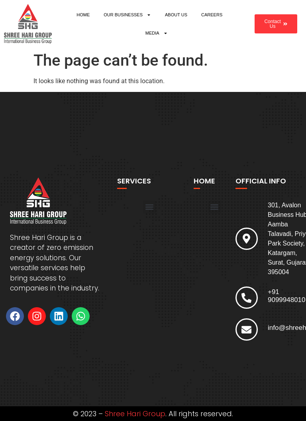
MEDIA (156, 33)
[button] (149, 207)
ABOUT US (176, 14)
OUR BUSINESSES (127, 15)
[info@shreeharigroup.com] (246, 329)
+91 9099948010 (287, 296)
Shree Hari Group (135, 414)
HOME (83, 14)
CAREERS (211, 14)
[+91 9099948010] (246, 298)
